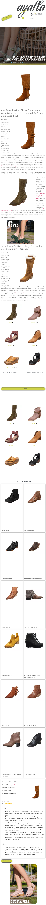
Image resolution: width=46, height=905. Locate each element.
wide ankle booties (7, 675)
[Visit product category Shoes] (34, 336)
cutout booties (6, 726)
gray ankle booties (7, 578)
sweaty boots (5, 530)
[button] (23, 18)
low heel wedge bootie (30, 726)
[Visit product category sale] (34, 359)
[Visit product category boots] (11, 314)
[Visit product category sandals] (11, 336)
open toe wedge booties (30, 627)
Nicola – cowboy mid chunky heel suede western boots (15, 166)
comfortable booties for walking (33, 578)
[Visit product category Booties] (34, 314)
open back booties (29, 530)
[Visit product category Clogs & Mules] (11, 359)
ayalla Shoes (14, 785)
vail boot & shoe (6, 627)
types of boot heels (29, 774)
